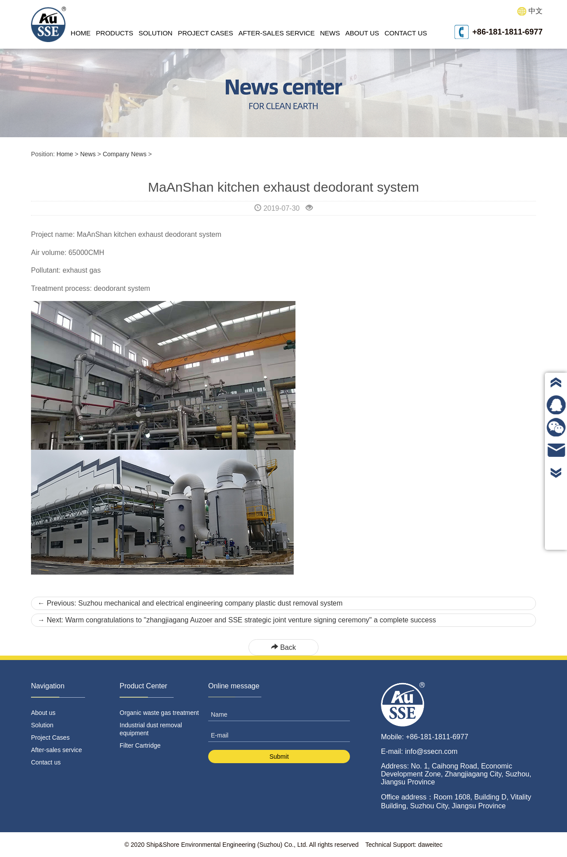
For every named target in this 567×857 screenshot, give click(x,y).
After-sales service (276, 33)
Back (283, 647)
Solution (42, 725)
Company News (125, 154)
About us (362, 33)
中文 (530, 11)
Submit (279, 756)
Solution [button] (156, 33)
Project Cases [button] (205, 33)
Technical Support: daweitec (404, 844)
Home (81, 33)
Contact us (405, 33)
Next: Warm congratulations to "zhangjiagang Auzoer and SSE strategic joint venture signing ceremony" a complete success (237, 620)
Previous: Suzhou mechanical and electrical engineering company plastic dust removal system (190, 603)
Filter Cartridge (140, 745)
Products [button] (114, 33)
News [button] (330, 33)
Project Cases (50, 737)
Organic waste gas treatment (159, 712)
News (88, 154)
